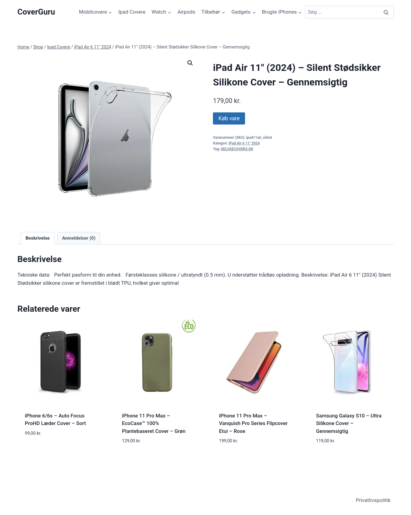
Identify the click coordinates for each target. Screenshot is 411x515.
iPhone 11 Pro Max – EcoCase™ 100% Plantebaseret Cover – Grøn (154, 423)
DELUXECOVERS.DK (237, 149)
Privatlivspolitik (373, 500)
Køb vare (229, 118)
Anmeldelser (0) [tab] (78, 238)
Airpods (186, 12)
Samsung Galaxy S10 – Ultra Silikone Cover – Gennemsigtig (349, 423)
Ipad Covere (132, 12)
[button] (190, 63)
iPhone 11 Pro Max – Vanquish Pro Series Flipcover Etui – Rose (253, 423)
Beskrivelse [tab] (37, 238)
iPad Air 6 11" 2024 (244, 143)
